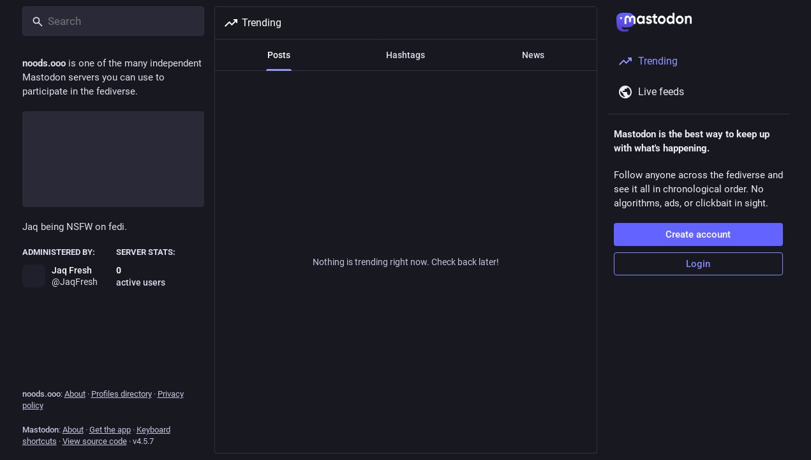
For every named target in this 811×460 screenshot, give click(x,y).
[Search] (113, 21)
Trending (252, 23)
